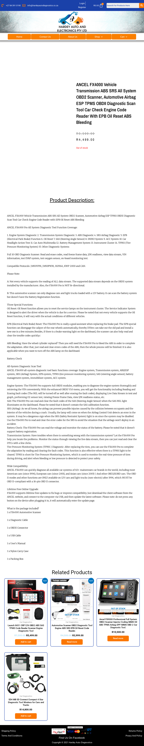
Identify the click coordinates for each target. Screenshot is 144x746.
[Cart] (99, 5)
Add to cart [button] (26, 642)
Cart (124, 37)
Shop (99, 37)
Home (19, 37)
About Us (72, 37)
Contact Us (45, 37)
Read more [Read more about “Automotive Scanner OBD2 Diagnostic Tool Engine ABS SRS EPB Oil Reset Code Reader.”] (72, 642)
